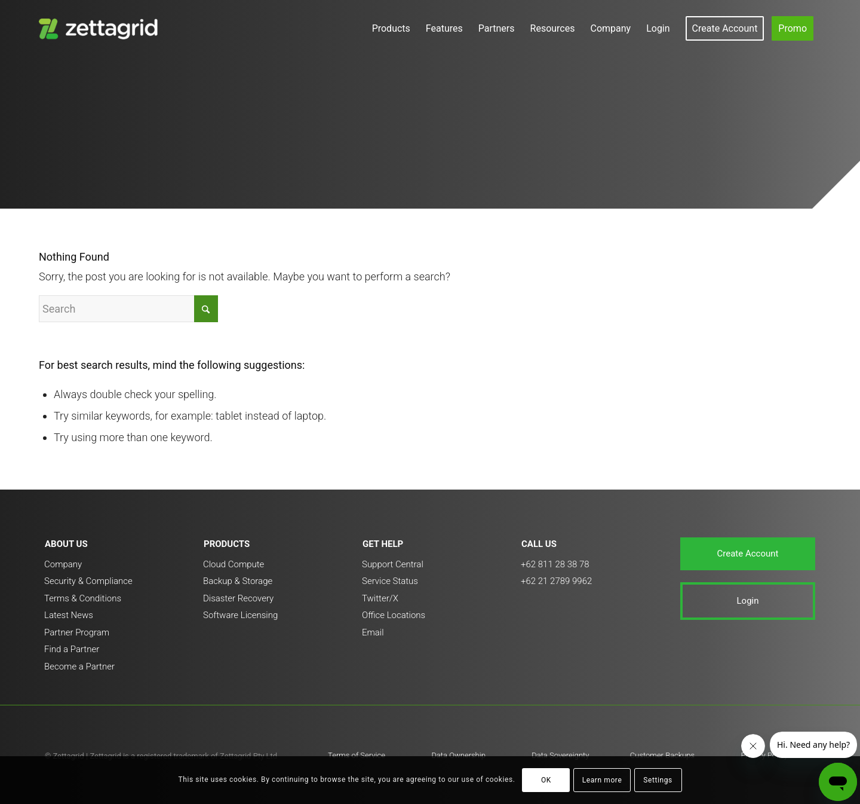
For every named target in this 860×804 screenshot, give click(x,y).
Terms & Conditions (82, 598)
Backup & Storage (237, 581)
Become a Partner (79, 666)
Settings (657, 780)
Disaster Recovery (238, 598)
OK (546, 780)
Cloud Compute (233, 564)
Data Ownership (458, 755)
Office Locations (393, 615)
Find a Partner (71, 649)
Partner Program (76, 632)
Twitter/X (380, 598)
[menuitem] (391, 28)
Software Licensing (240, 615)
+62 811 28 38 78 (555, 564)
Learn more (602, 780)
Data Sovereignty (560, 755)
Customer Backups (662, 755)
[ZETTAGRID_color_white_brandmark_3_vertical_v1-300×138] (100, 28)
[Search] (128, 308)
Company (63, 564)
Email (373, 632)
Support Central (392, 564)
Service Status (390, 581)
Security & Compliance (88, 581)
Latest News (68, 615)
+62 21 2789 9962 (556, 581)
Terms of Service (356, 755)
